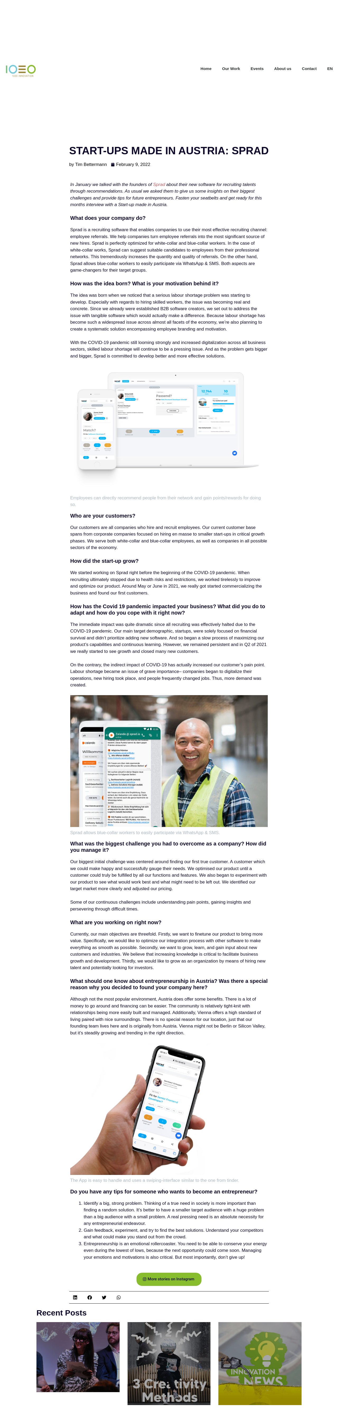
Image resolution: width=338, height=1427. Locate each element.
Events (257, 68)
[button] (75, 1297)
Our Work (231, 68)
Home (206, 68)
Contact (309, 68)
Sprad (159, 184)
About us (282, 68)
